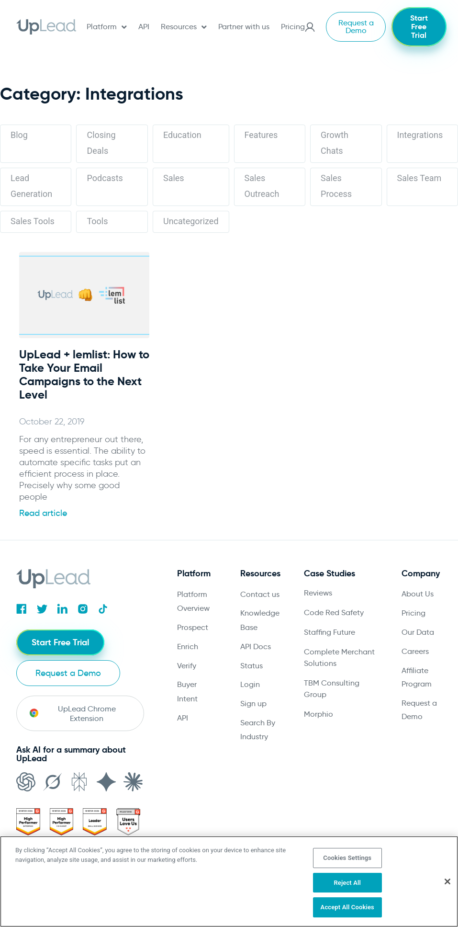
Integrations (420, 135)
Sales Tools (33, 221)
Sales (173, 178)
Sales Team (419, 178)
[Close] (447, 881)
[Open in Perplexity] (79, 792)
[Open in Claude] (133, 792)
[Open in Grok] (52, 792)
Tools (97, 221)
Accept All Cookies (347, 907)
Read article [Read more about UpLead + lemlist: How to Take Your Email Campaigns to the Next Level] (43, 513)
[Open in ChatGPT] (25, 792)
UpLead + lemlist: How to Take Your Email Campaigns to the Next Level (84, 374)
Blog (19, 135)
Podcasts (105, 178)
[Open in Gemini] (106, 792)
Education (182, 135)
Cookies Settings (347, 857)
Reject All (347, 882)
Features (261, 135)
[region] (229, 881)
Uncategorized (191, 221)
